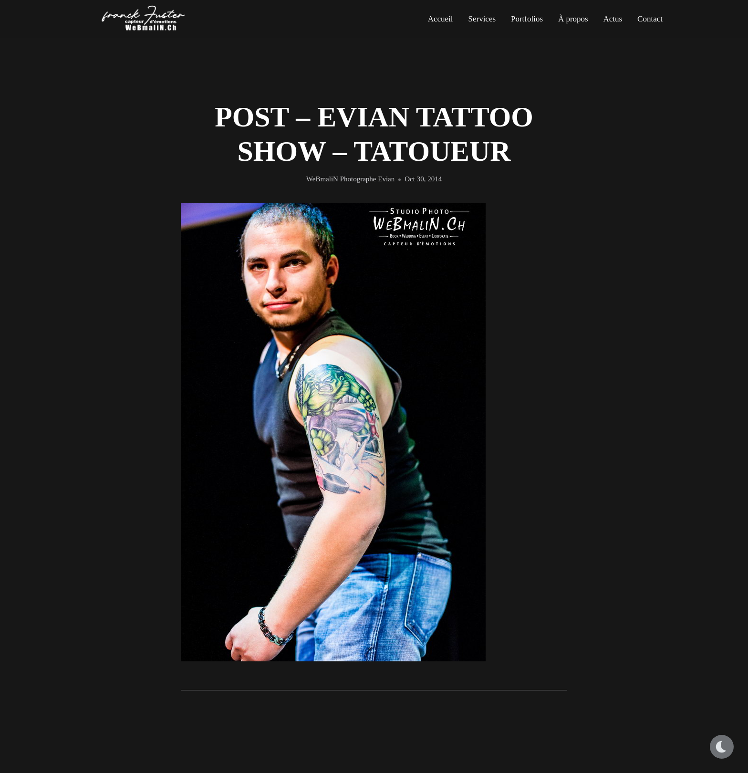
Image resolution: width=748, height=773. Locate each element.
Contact (650, 18)
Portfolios (527, 18)
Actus (613, 18)
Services (482, 18)
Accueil (440, 18)
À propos (573, 18)
